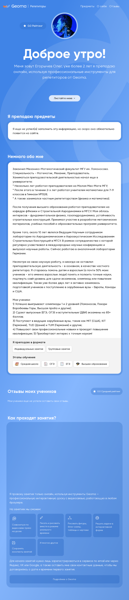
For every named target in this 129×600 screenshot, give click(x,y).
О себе (102, 6)
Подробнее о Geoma (64, 579)
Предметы (87, 6)
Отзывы (114, 6)
